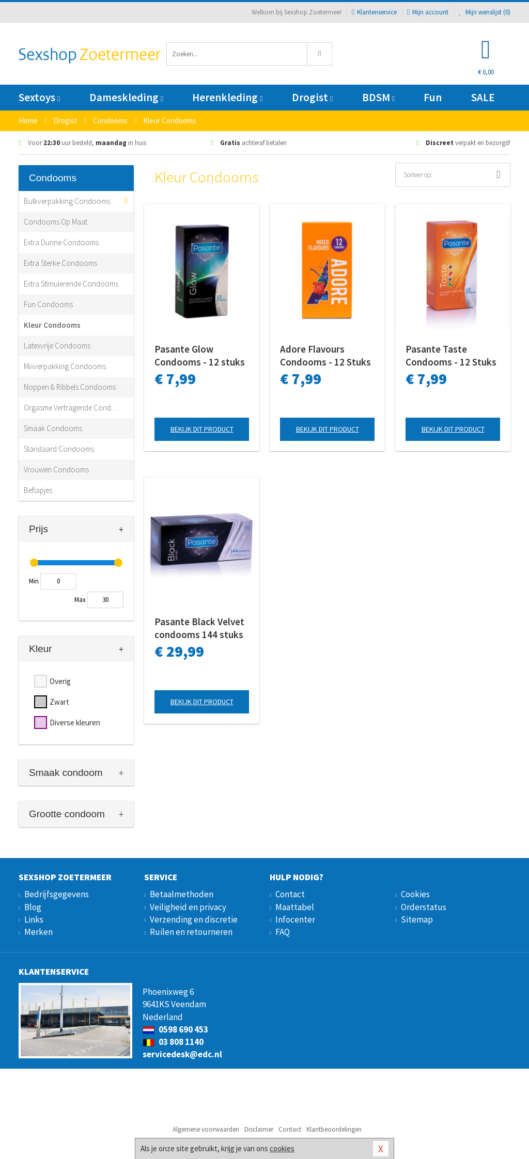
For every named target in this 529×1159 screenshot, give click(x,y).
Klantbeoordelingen (334, 1129)
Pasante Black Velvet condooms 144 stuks (199, 628)
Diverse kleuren (75, 722)
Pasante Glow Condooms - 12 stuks (199, 355)
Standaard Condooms (59, 449)
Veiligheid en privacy (188, 907)
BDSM (378, 97)
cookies (282, 1148)
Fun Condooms (48, 304)
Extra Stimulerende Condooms (71, 284)
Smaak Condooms (53, 428)
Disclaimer (258, 1129)
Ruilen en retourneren (191, 932)
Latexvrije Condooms (57, 346)
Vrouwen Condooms (56, 469)
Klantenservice (374, 12)
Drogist (312, 97)
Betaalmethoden (181, 894)
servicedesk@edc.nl (182, 1054)
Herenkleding (227, 97)
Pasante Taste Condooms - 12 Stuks (451, 355)
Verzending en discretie (194, 919)
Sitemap (417, 919)
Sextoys (39, 97)
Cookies (415, 894)
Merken (38, 932)
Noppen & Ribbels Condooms (70, 387)
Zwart (59, 702)
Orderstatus (423, 907)
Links (33, 919)
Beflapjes (38, 490)
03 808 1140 (173, 1041)
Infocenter (295, 919)
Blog (32, 907)
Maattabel (294, 907)
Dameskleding (126, 97)
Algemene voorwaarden (206, 1129)
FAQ (282, 932)
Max (80, 599)
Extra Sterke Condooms (60, 263)
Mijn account (427, 12)
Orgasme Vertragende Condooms (71, 407)
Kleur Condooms (52, 325)
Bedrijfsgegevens (56, 894)
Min (34, 581)
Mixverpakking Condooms (65, 366)
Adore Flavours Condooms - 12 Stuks (325, 355)
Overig (60, 681)
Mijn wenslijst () (484, 12)
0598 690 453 (175, 1029)
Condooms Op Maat (55, 222)
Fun (433, 97)
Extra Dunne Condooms (61, 242)
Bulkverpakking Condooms (67, 201)
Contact (290, 894)
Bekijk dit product (202, 429)
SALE (483, 97)
